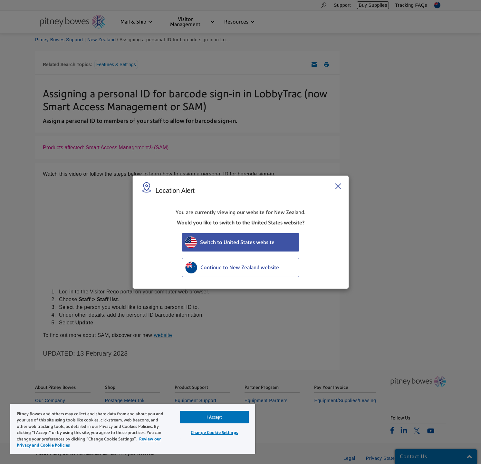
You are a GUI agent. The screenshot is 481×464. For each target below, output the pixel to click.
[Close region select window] (338, 186)
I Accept (214, 417)
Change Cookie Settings (214, 432)
